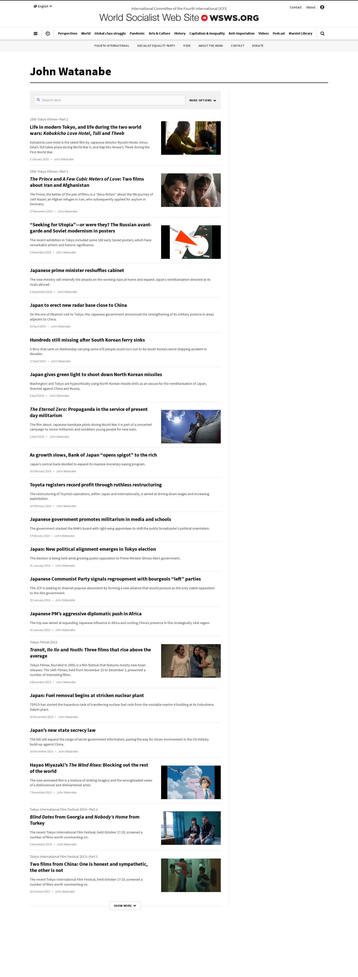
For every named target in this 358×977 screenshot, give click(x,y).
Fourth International (111, 45)
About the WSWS (211, 45)
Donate (258, 45)
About (310, 7)
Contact (296, 7)
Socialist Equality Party (156, 45)
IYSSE (187, 45)
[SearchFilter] (109, 100)
